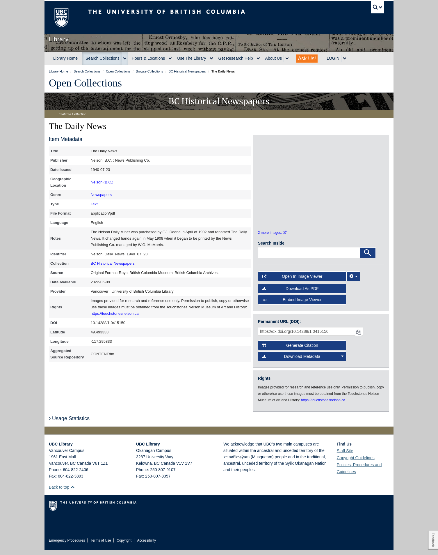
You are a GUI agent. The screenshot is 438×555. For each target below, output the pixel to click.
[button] (72, 491)
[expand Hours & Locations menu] (170, 58)
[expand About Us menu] (287, 58)
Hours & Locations (148, 58)
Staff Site (345, 455)
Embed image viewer (292, 304)
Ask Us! (307, 58)
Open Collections (85, 83)
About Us (273, 58)
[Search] (367, 257)
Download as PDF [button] (290, 293)
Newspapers (101, 194)
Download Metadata (303, 361)
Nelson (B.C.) (102, 182)
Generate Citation (290, 350)
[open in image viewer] (273, 163)
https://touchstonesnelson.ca (115, 313)
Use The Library (191, 58)
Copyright (124, 545)
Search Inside (271, 247)
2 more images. (272, 238)
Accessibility (146, 545)
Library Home (65, 58)
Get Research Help (235, 58)
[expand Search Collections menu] (124, 58)
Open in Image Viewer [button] (292, 281)
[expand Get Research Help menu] (258, 58)
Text (94, 204)
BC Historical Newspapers (113, 263)
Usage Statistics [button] (69, 423)
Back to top (62, 491)
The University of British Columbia (61, 17)
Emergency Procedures (67, 545)
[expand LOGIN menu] (344, 58)
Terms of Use (101, 545)
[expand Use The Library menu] (211, 58)
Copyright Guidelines (356, 462)
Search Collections (103, 58)
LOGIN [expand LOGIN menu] (333, 58)
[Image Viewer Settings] (353, 281)
